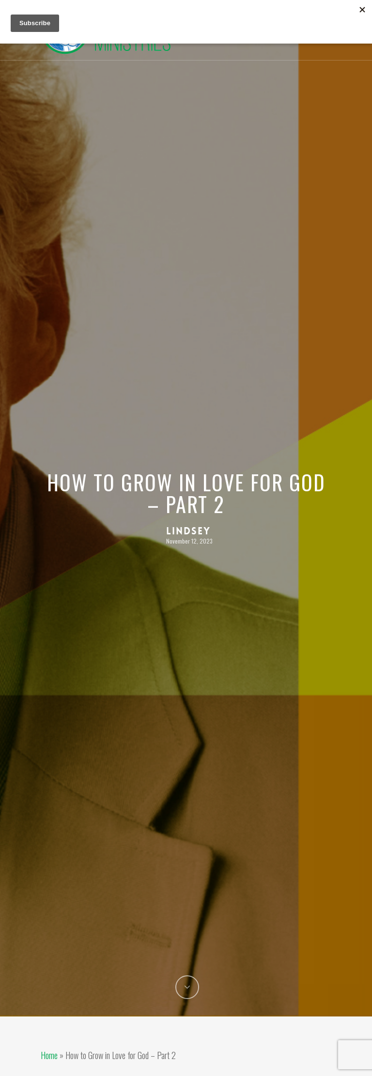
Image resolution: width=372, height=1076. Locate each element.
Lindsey (188, 531)
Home (49, 1055)
